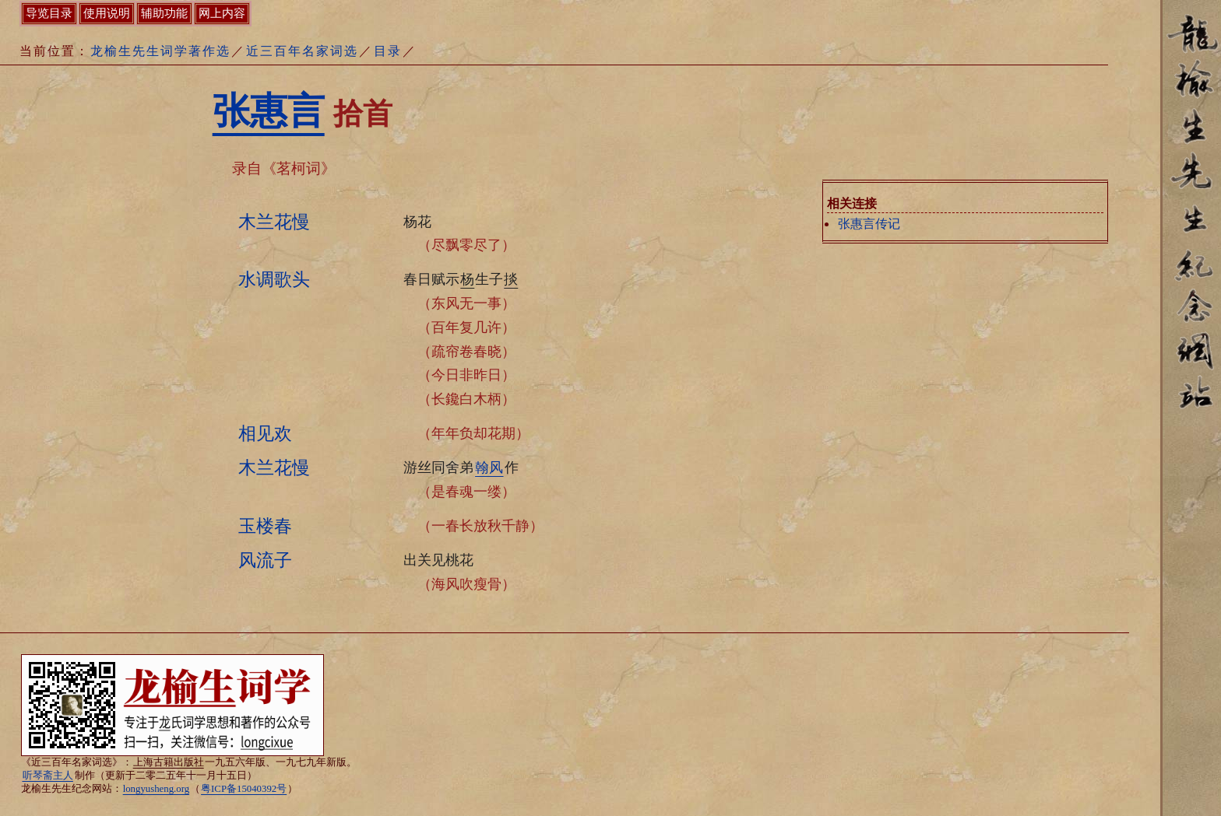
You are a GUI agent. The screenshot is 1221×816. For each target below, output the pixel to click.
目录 (388, 51)
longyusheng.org (156, 788)
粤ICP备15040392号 (244, 788)
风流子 (265, 560)
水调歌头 (274, 279)
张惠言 (269, 110)
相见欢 (265, 433)
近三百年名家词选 (302, 51)
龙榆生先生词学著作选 (160, 51)
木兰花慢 (274, 222)
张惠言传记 (869, 223)
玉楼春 (265, 526)
